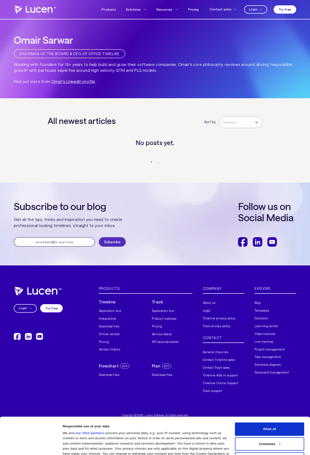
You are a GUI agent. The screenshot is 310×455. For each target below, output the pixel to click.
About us (209, 302)
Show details (73, 446)
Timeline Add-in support (220, 375)
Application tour (110, 310)
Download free (109, 326)
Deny (270, 424)
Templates (262, 310)
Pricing (193, 9)
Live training (264, 341)
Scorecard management (272, 372)
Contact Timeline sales (219, 359)
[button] (136, 9)
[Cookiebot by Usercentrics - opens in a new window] (31, 446)
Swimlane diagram (268, 364)
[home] (35, 9)
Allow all (269, 394)
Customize (269, 409)
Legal (206, 310)
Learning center (266, 326)
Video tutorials (265, 333)
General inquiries (215, 352)
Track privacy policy (217, 326)
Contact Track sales (216, 367)
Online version (109, 334)
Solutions (261, 318)
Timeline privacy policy (219, 318)
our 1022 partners (90, 398)
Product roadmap (164, 318)
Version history (109, 349)
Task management (268, 356)
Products (109, 9)
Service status (162, 334)
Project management (270, 349)
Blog (258, 302)
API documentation (165, 341)
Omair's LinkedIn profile (73, 81)
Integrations (107, 318)
